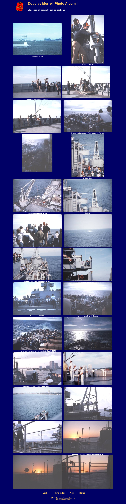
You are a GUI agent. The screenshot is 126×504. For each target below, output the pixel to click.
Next (72, 493)
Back (45, 493)
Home (82, 493)
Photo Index (59, 493)
